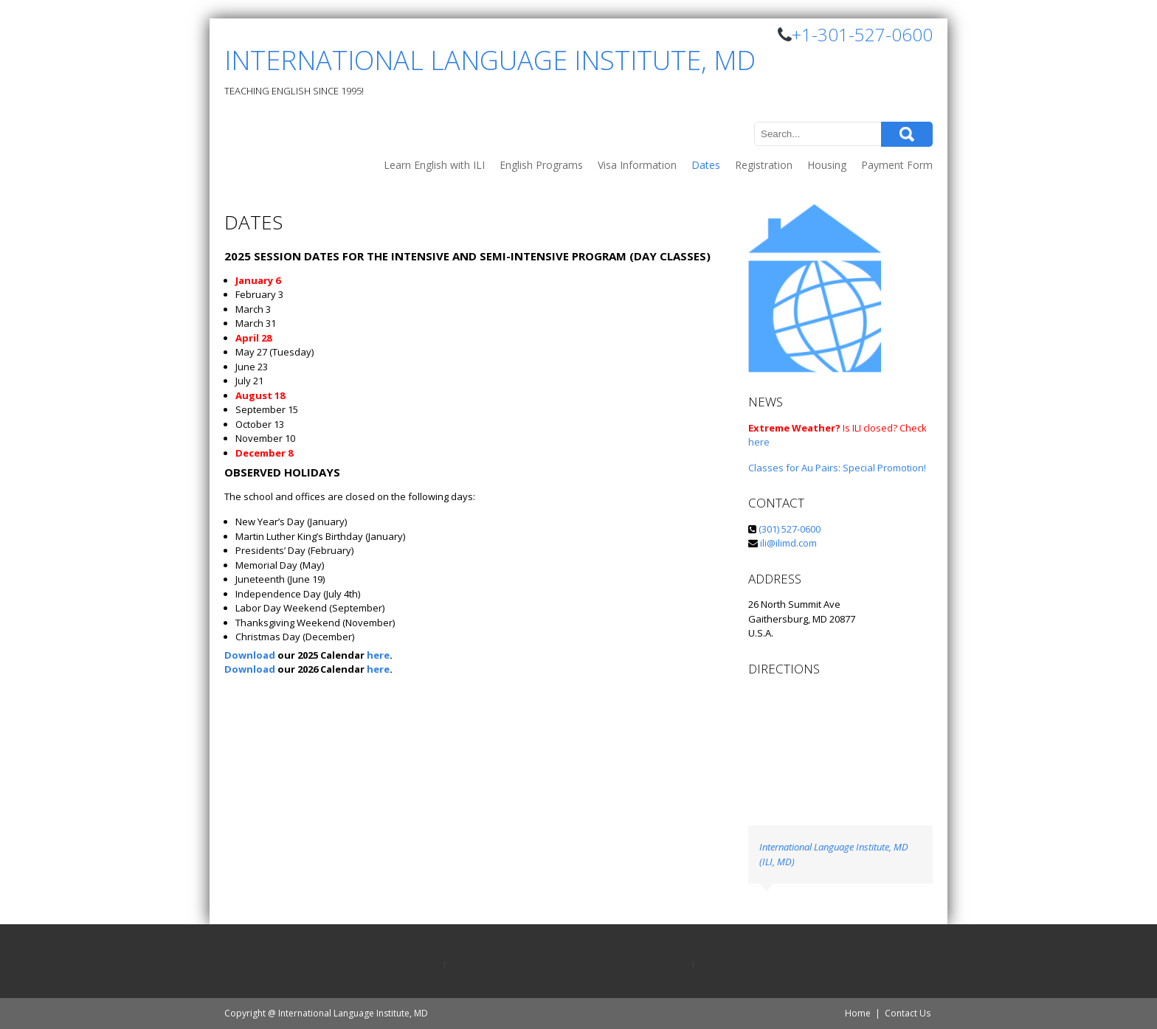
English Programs (541, 165)
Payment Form (897, 165)
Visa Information (637, 165)
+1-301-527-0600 (862, 34)
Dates (705, 165)
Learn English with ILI (434, 165)
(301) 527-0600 (788, 529)
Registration (763, 165)
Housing (826, 165)
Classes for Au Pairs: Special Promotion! (837, 467)
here (378, 655)
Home (858, 1013)
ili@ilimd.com (788, 543)
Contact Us (907, 1013)
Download (249, 655)
